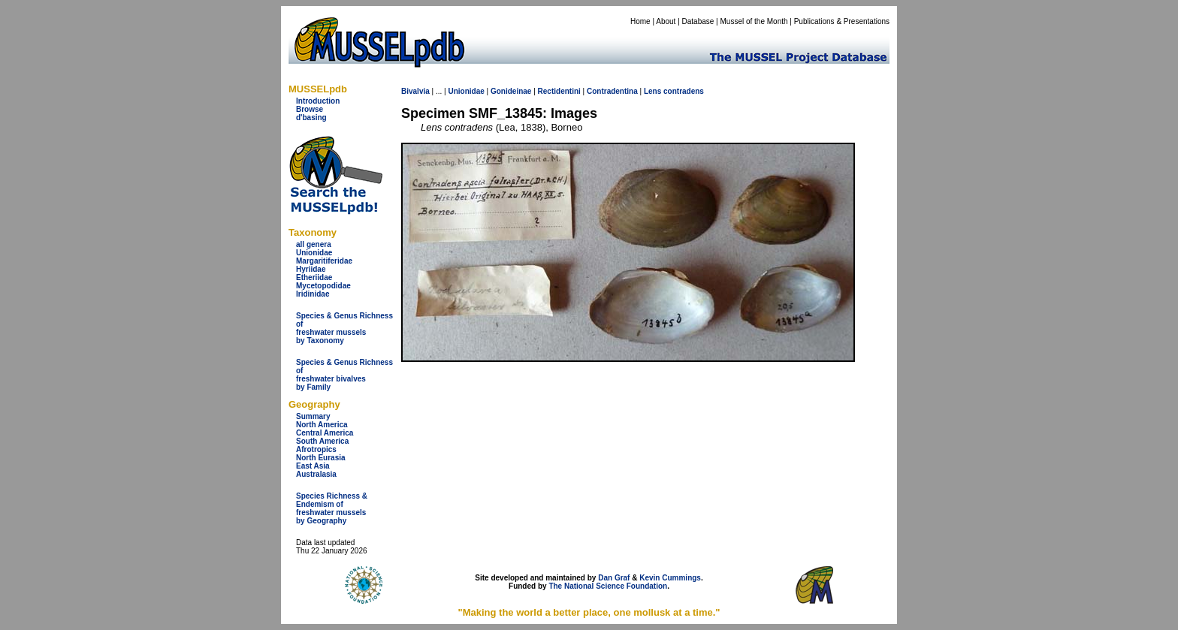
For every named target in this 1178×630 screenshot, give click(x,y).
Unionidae (314, 253)
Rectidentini (559, 91)
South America (322, 441)
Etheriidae (314, 277)
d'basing (311, 117)
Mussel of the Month (754, 21)
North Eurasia (321, 458)
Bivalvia (415, 91)
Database (698, 21)
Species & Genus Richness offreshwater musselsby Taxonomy (344, 328)
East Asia (313, 466)
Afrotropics (316, 449)
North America (322, 425)
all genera (313, 244)
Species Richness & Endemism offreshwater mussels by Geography (331, 508)
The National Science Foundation (607, 586)
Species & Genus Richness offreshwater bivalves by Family (344, 374)
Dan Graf (614, 578)
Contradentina (612, 91)
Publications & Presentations (842, 21)
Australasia (316, 474)
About (665, 21)
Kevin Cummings (670, 578)
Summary (313, 416)
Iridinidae (312, 294)
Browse (309, 109)
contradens (683, 91)
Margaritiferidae (324, 261)
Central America (324, 433)
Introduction (318, 101)
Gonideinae (511, 91)
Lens (652, 91)
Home (640, 21)
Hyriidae (310, 269)
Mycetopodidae (323, 286)
